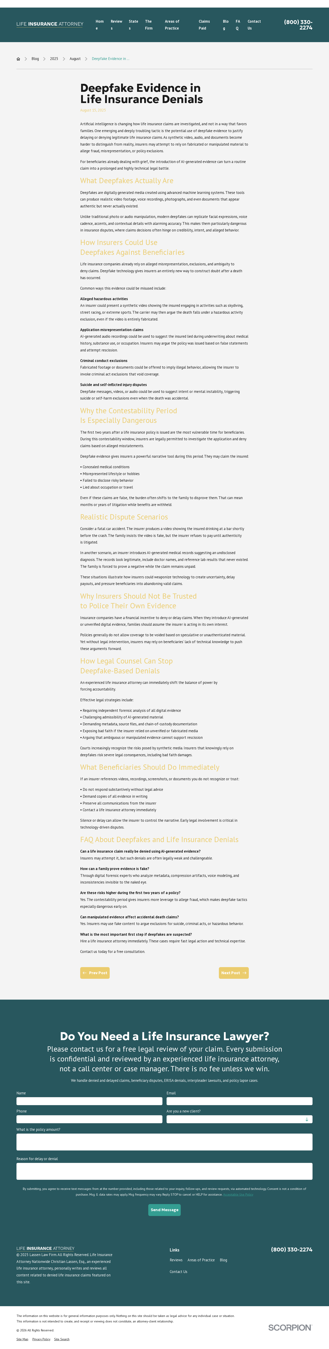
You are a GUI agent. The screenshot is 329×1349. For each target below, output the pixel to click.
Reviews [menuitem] (116, 25)
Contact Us (178, 1271)
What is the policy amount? (38, 1129)
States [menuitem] (133, 25)
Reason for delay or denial (37, 1159)
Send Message (164, 1210)
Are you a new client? (184, 1111)
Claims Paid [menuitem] (204, 25)
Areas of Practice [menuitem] (172, 25)
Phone (21, 1111)
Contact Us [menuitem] (254, 25)
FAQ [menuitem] (238, 25)
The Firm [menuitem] (149, 25)
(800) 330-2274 (298, 24)
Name (21, 1093)
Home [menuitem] (100, 25)
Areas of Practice (201, 1259)
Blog (223, 1259)
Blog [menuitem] (226, 25)
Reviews (176, 1259)
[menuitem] (22, 1339)
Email (171, 1093)
